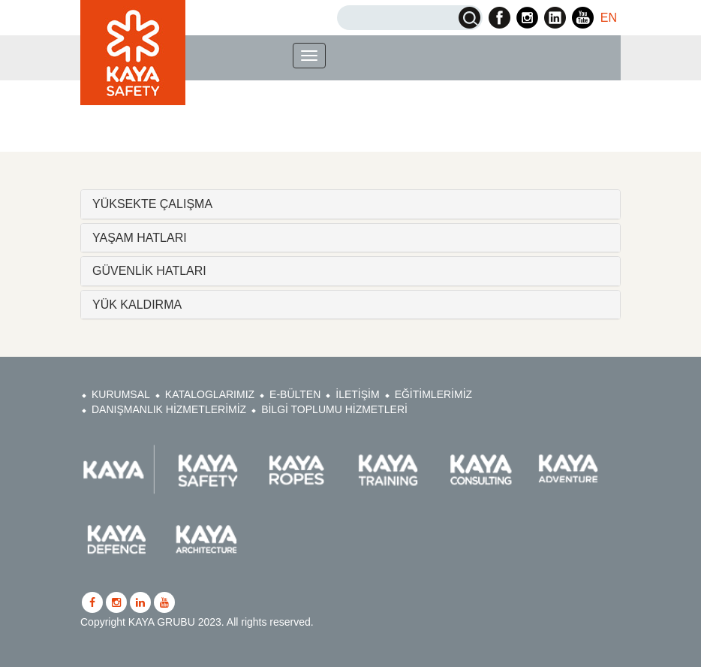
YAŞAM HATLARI (139, 237)
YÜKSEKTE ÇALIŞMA (152, 204)
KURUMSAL (121, 394)
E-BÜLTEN (294, 394)
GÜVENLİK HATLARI (149, 270)
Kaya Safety (132, 52)
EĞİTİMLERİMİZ (433, 394)
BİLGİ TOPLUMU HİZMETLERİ (334, 409)
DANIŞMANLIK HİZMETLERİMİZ (169, 409)
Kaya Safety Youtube (583, 18)
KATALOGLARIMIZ (209, 394)
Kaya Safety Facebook (499, 18)
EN (608, 17)
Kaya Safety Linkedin (555, 18)
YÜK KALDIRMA (137, 304)
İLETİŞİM (357, 394)
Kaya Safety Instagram (527, 18)
